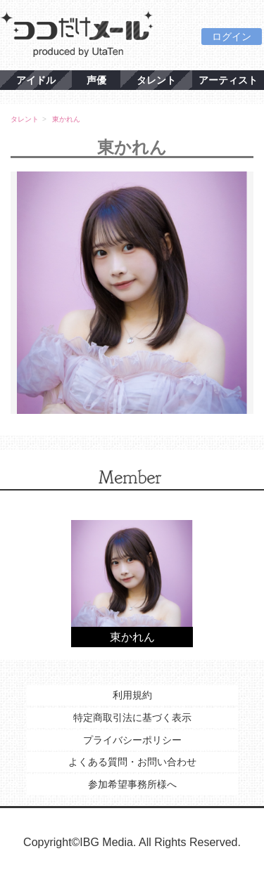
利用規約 (132, 695)
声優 (96, 80)
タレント (156, 80)
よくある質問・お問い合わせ (132, 761)
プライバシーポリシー (132, 740)
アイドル (36, 80)
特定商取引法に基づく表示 (132, 717)
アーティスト (228, 80)
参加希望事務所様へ (132, 784)
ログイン (231, 36)
